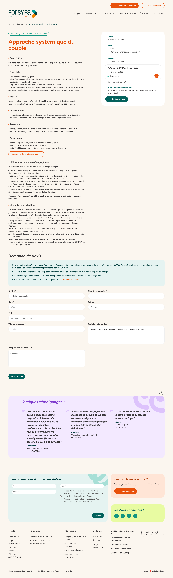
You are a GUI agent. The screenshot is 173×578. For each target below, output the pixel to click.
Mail (11, 313)
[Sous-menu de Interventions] (109, 13)
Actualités (158, 13)
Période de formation (98, 324)
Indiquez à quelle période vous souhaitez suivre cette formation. (126, 335)
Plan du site (68, 571)
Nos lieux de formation (121, 549)
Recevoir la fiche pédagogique (26, 154)
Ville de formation (17, 324)
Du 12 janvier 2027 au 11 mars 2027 (122, 68)
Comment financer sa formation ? (124, 52)
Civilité (12, 291)
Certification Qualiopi (120, 553)
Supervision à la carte (73, 550)
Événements (145, 13)
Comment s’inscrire (70, 280)
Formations (22, 24)
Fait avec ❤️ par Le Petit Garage (154, 571)
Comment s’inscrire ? (115, 82)
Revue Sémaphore (128, 13)
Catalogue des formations (41, 537)
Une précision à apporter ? (20, 348)
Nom (11, 302)
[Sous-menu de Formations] (92, 13)
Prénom (92, 302)
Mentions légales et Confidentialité (20, 571)
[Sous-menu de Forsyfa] (78, 13)
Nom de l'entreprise (97, 291)
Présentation (13, 537)
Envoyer (16, 376)
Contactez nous (116, 99)
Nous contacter (153, 5)
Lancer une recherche (124, 5)
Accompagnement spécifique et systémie (28, 33)
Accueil (11, 24)
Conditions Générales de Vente (48, 571)
